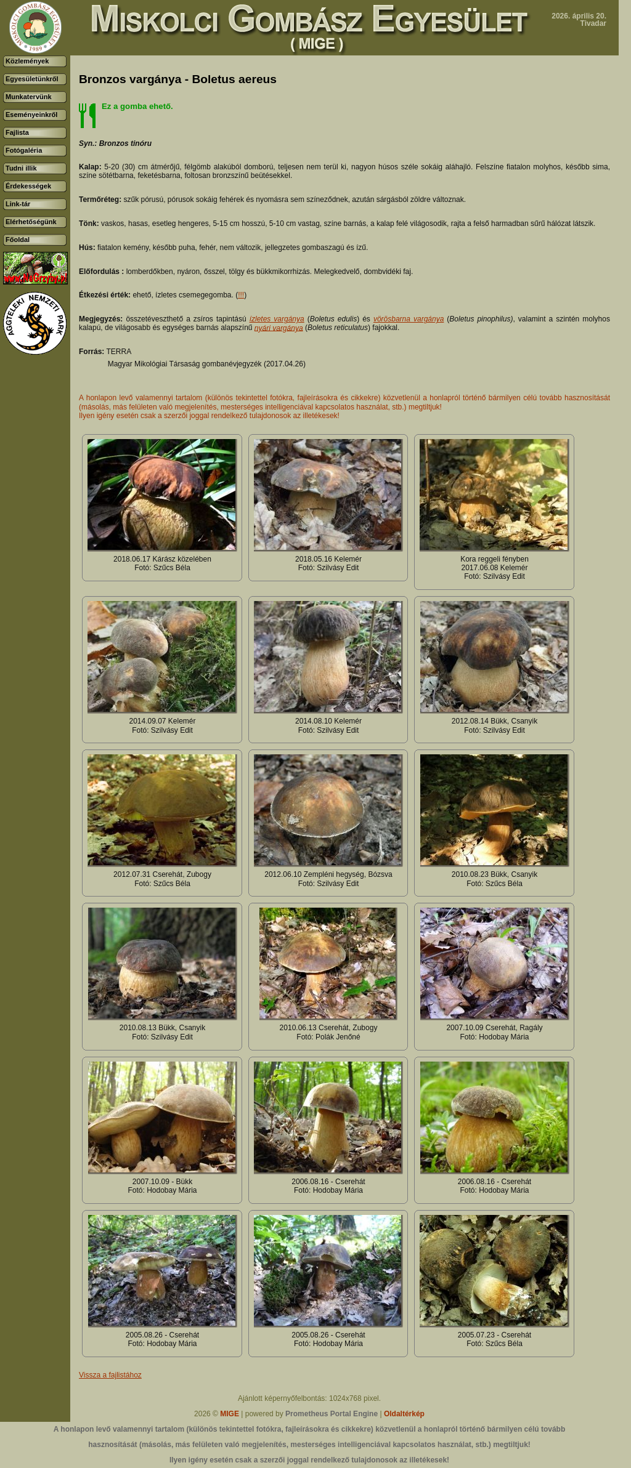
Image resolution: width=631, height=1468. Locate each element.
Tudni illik (21, 168)
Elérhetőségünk (31, 221)
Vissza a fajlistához (110, 1375)
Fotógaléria (24, 150)
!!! (241, 295)
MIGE (229, 1414)
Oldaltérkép (404, 1414)
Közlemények (27, 61)
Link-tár (18, 204)
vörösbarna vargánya (408, 319)
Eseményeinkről (31, 114)
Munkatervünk (29, 96)
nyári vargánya (278, 327)
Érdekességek (28, 186)
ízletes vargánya (277, 319)
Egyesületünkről (32, 79)
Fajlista (17, 132)
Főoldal (18, 239)
